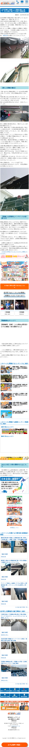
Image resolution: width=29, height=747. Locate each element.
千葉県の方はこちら (14, 516)
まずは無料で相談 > (14, 745)
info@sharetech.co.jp (15, 726)
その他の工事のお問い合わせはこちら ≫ (15, 286)
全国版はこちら (14, 527)
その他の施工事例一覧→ (22, 607)
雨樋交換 (5, 35)
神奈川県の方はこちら (14, 506)
